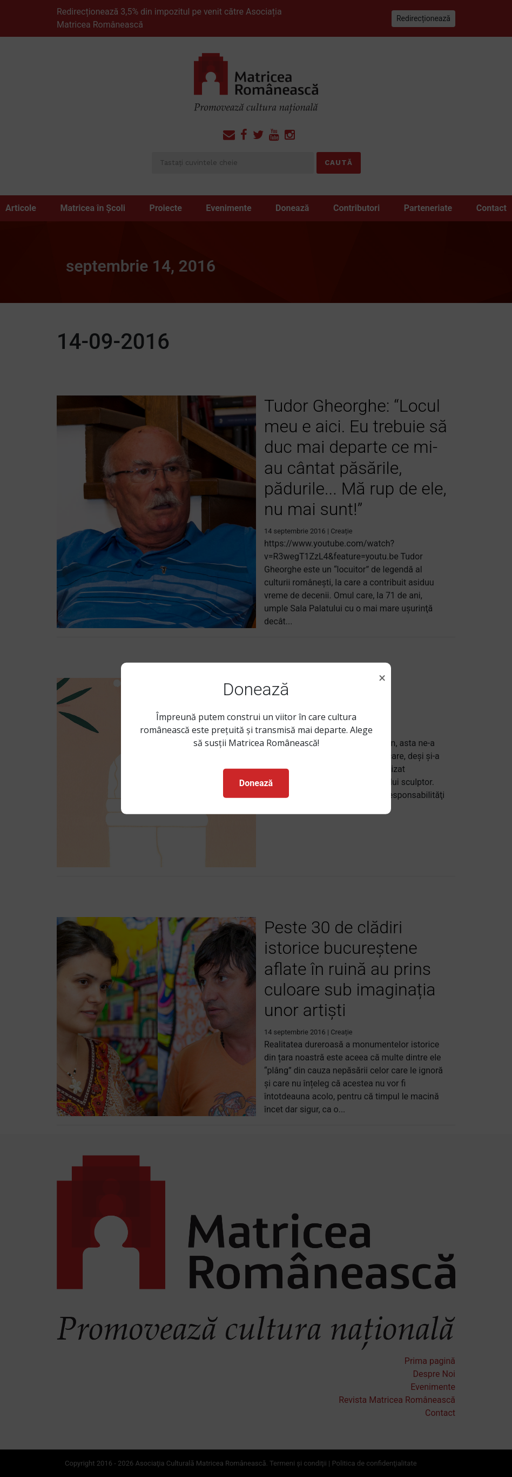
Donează (256, 783)
